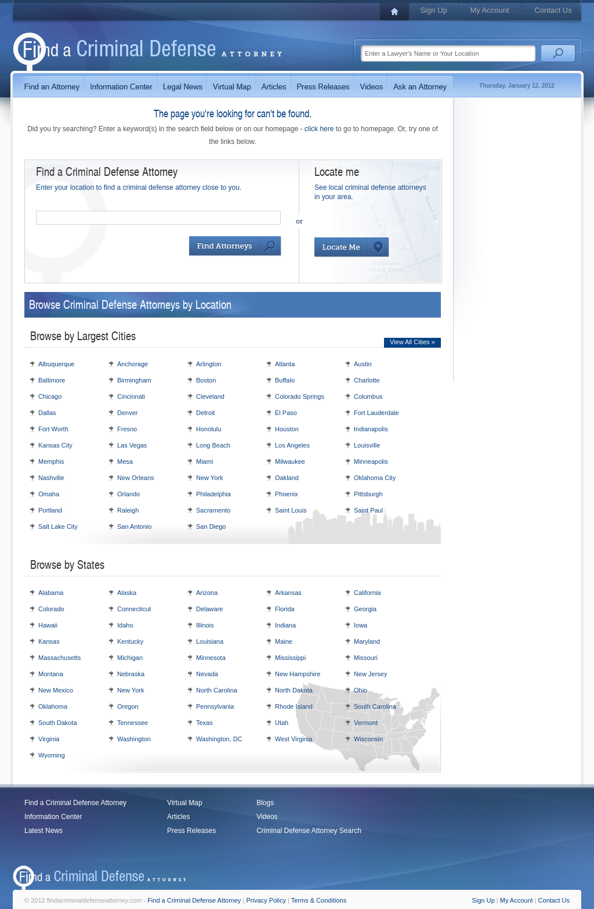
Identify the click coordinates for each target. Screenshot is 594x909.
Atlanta (285, 363)
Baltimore (51, 380)
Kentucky (130, 641)
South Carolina (375, 706)
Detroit (205, 412)
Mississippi (290, 657)
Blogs (265, 803)
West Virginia (293, 738)
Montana (50, 673)
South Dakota (57, 722)
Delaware (209, 608)
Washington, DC (219, 738)
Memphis (51, 461)
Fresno (127, 428)
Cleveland (210, 396)
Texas (204, 722)
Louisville (367, 445)
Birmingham (134, 380)
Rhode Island (294, 706)
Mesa (125, 461)
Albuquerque (56, 363)
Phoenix (286, 493)
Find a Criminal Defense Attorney (75, 803)
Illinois (205, 625)
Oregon (128, 706)
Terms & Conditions (318, 900)
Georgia (365, 608)
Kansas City (55, 445)
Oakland (287, 477)
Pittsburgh (368, 493)
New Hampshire (297, 673)
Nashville (51, 477)
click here (319, 129)
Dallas (47, 412)
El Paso (286, 412)
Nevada (207, 673)
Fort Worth (53, 428)
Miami (204, 461)
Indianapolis (371, 428)
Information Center (53, 817)
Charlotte (367, 380)
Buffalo (285, 380)
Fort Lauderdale (376, 412)
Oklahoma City (375, 477)
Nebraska (130, 673)
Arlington (208, 363)
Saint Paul (368, 510)
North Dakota (294, 690)
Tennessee (132, 722)
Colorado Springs (299, 396)
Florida (285, 608)
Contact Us (552, 10)
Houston (287, 428)
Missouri (366, 657)
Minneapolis (371, 461)
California (367, 592)
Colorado (51, 608)
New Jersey (370, 673)
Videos (266, 817)
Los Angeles (292, 445)
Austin (363, 363)
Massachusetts (59, 657)
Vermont (366, 722)
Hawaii (47, 625)
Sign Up (433, 10)
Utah (281, 722)
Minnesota (211, 657)
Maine (283, 641)
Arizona (207, 592)
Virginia (49, 738)
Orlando (128, 493)
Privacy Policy (266, 900)
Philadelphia (213, 493)
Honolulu (208, 428)
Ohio (360, 690)
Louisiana (209, 641)
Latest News (43, 831)
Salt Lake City (58, 526)
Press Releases (191, 831)
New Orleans (135, 477)
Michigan (130, 657)
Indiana (285, 625)
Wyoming (51, 755)
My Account (489, 10)
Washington (134, 738)
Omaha (48, 493)
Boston (206, 380)
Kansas (49, 641)
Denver (127, 412)
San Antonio (134, 526)
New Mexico (55, 690)
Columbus (368, 396)
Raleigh (128, 510)
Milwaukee (290, 461)
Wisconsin (368, 738)
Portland (50, 510)
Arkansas (288, 592)
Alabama (50, 592)
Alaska (126, 592)
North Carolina (216, 690)
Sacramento (213, 510)
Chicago (49, 396)
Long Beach (213, 445)
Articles (178, 817)
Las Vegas (132, 445)
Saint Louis (290, 510)
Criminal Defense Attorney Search (308, 831)
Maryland (367, 641)
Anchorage (132, 363)
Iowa (360, 625)
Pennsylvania (215, 706)
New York (209, 477)
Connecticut (134, 608)
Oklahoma (52, 706)
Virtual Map (184, 803)
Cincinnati (131, 396)
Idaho (125, 625)
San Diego (211, 526)
